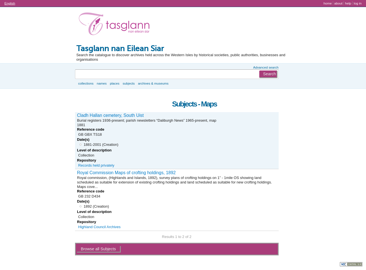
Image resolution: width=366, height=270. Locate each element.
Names (101, 83)
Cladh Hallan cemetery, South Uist (110, 115)
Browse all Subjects (98, 249)
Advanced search (265, 67)
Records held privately (96, 165)
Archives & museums (153, 83)
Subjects (129, 83)
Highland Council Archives (99, 227)
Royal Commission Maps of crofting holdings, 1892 (126, 172)
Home (328, 3)
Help (348, 3)
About (338, 3)
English (9, 3)
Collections (86, 83)
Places (114, 83)
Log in (358, 3)
